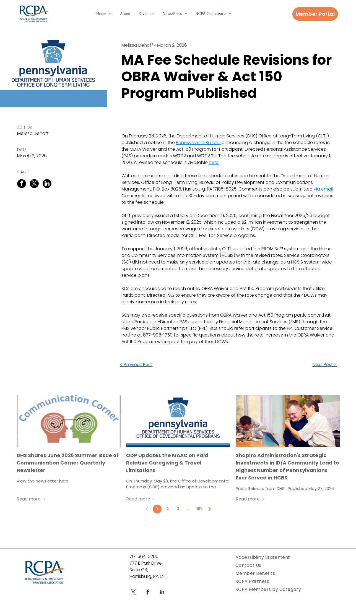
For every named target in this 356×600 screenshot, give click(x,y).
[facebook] (148, 593)
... (188, 509)
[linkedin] (162, 593)
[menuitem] (104, 13)
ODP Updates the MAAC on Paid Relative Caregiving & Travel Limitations (167, 463)
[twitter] (133, 593)
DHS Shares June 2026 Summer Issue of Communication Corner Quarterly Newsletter (68, 463)
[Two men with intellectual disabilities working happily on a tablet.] (288, 421)
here (214, 162)
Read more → (31, 499)
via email (323, 189)
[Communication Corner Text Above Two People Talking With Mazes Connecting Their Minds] (69, 421)
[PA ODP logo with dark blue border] (178, 421)
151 (199, 509)
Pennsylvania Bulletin (198, 142)
